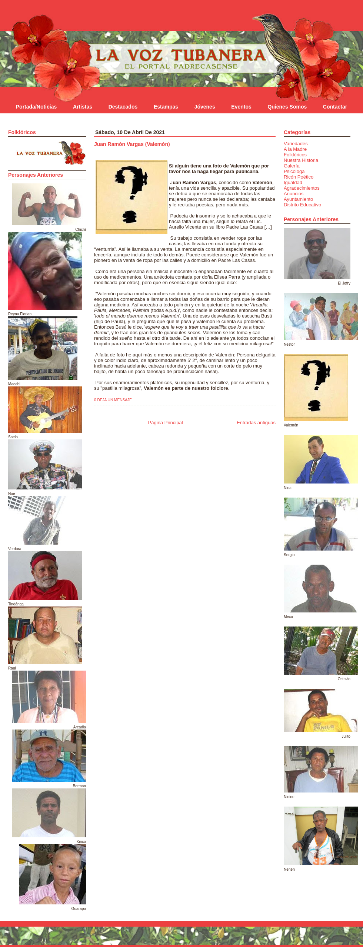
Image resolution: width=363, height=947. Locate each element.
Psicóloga (294, 171)
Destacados (123, 107)
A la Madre (295, 149)
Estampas (166, 107)
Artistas (82, 107)
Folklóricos (295, 154)
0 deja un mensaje (113, 400)
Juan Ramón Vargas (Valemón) (132, 144)
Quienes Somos (287, 107)
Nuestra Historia (301, 160)
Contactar (335, 107)
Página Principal (165, 422)
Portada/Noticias (36, 107)
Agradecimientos (302, 188)
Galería (292, 166)
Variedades (296, 143)
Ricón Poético (298, 177)
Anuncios (293, 193)
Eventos (241, 107)
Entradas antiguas (256, 422)
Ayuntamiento (298, 199)
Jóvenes (204, 107)
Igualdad (293, 182)
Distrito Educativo (302, 204)
